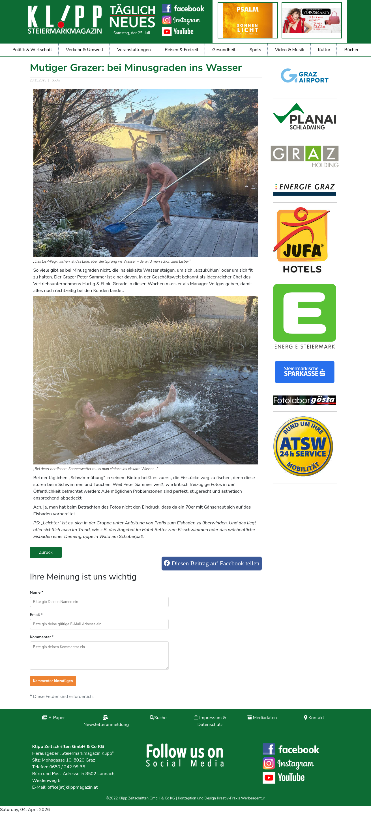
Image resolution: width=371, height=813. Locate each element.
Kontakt (316, 718)
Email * (36, 614)
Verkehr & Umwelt (84, 50)
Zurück (46, 552)
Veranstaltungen (134, 50)
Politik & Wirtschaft (32, 50)
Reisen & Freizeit (181, 50)
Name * (37, 592)
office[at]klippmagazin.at (73, 787)
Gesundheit (223, 50)
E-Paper (56, 718)
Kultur (324, 50)
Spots (255, 50)
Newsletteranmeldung (106, 724)
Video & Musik (289, 50)
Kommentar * (42, 637)
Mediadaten (265, 718)
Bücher (351, 50)
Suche (160, 718)
